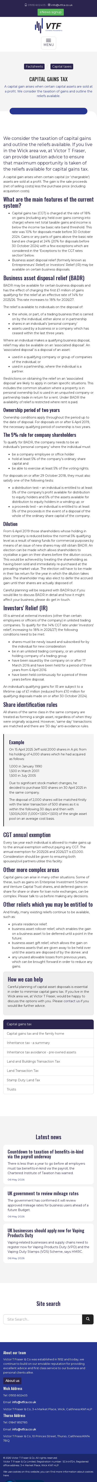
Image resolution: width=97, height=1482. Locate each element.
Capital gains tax (19, 1024)
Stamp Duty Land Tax (23, 1080)
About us (12, 1381)
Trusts (11, 1089)
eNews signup (51, 12)
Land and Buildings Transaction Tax (33, 1061)
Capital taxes (61, 67)
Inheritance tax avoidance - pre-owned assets (41, 1052)
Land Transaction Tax (22, 1071)
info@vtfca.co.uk (62, 5)
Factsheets (34, 67)
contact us (72, 1001)
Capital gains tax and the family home (35, 1034)
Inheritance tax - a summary (28, 1043)
